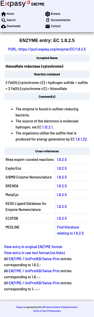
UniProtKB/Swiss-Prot (42, 258)
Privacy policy (54, 310)
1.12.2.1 (47, 126)
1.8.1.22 (81, 139)
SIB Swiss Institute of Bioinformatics (60, 306)
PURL (12, 49)
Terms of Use (39, 310)
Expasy (19, 306)
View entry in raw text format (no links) (34, 252)
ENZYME (37, 4)
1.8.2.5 (62, 159)
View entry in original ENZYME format (33, 246)
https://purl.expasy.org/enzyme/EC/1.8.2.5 (52, 49)
